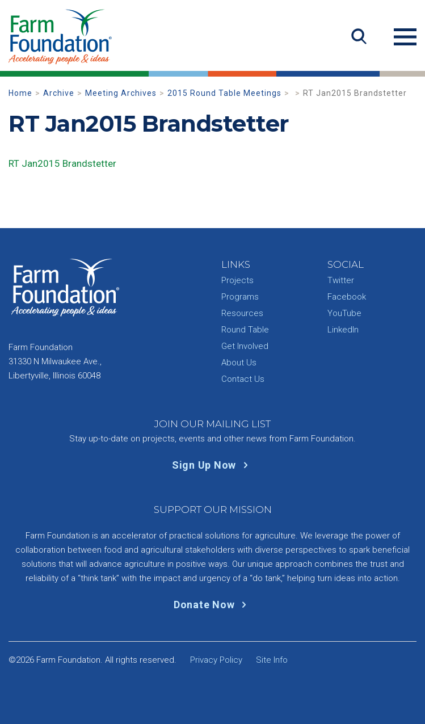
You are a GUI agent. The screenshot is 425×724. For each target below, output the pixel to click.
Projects (237, 280)
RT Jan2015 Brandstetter (62, 163)
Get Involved (244, 346)
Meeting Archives (121, 93)
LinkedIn (343, 330)
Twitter (340, 280)
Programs (240, 297)
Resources (242, 313)
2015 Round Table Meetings (224, 93)
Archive (58, 93)
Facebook (346, 297)
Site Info (272, 660)
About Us (238, 362)
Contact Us (242, 379)
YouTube (344, 313)
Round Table (245, 330)
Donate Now (212, 605)
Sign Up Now (212, 465)
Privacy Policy (216, 660)
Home (20, 93)
